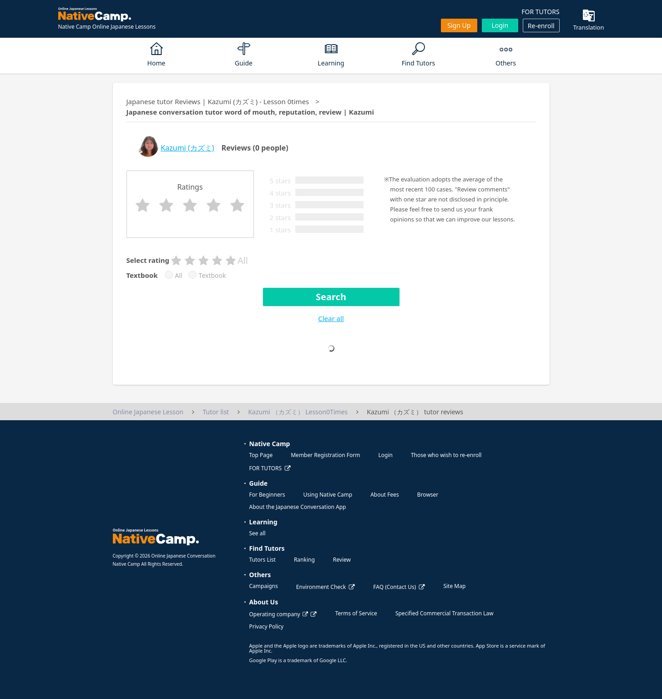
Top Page (261, 455)
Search (331, 297)
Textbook (212, 275)
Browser (427, 494)
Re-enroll (541, 25)
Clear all (331, 318)
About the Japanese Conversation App (297, 507)
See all (257, 533)
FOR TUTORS (540, 11)
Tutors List (262, 559)
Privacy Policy (266, 626)
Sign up (458, 25)
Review (342, 559)
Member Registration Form (325, 455)
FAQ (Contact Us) (394, 587)
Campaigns (263, 586)
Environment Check (321, 587)
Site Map (454, 586)
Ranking (304, 559)
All (178, 275)
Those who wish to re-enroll (446, 455)
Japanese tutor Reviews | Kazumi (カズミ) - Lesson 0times (217, 101)
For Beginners (267, 494)
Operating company (278, 614)
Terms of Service (356, 613)
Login (499, 25)
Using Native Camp (327, 494)
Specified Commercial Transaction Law (444, 613)
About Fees (384, 494)
